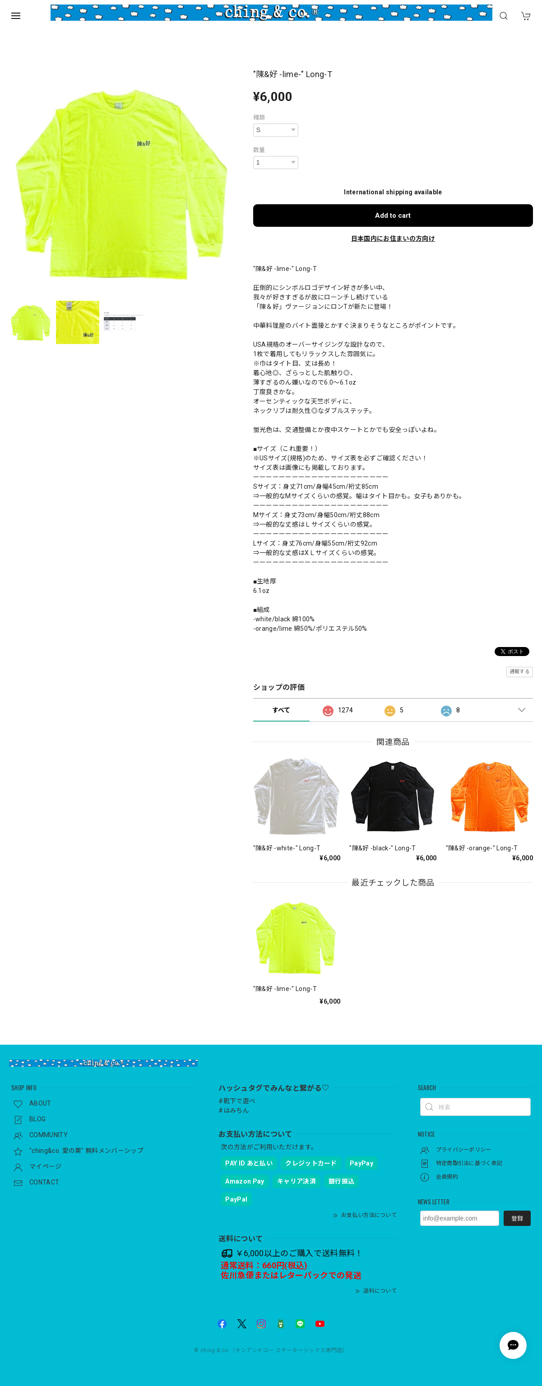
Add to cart (393, 215)
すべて (281, 710)
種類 (259, 117)
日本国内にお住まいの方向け (393, 238)
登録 (517, 1218)
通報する (520, 672)
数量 (259, 150)
